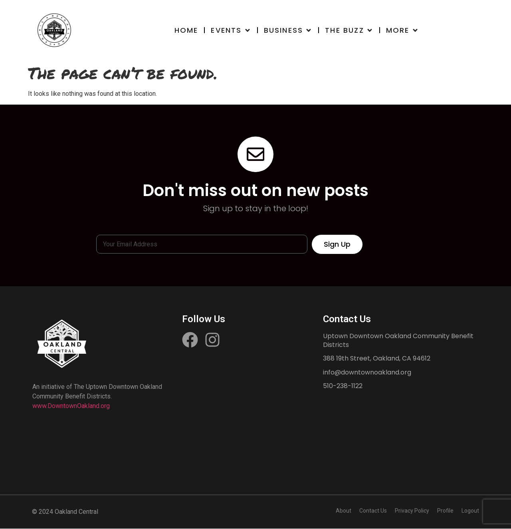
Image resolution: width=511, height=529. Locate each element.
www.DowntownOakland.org (71, 406)
